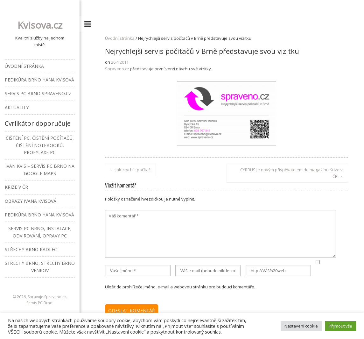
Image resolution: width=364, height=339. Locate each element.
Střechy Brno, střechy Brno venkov (40, 266)
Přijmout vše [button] (340, 326)
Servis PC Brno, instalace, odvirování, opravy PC (40, 231)
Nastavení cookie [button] (301, 326)
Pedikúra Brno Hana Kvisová (39, 80)
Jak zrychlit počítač (130, 170)
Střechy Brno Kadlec (31, 249)
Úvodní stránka (120, 38)
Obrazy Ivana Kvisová (30, 201)
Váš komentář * (220, 234)
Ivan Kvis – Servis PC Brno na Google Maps (39, 169)
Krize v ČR (16, 187)
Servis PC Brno (39, 303)
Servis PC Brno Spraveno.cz (38, 93)
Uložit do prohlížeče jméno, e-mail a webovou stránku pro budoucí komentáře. (180, 287)
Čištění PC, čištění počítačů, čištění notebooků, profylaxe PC (40, 145)
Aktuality (17, 107)
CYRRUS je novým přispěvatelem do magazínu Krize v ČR (291, 173)
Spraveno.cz (117, 69)
